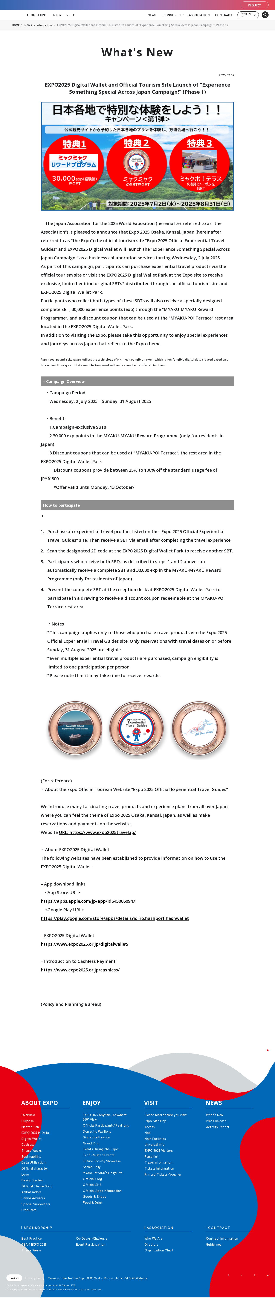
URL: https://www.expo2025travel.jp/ (97, 832)
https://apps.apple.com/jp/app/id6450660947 (88, 901)
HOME (16, 25)
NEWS (152, 15)
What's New (45, 25)
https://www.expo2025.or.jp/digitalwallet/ (85, 944)
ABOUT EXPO (36, 15)
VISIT (71, 15)
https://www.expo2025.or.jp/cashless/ (80, 970)
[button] (262, 1055)
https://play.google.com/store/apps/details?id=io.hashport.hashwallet (115, 918)
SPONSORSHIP (173, 15)
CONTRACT (223, 15)
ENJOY (56, 15)
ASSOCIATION (199, 15)
